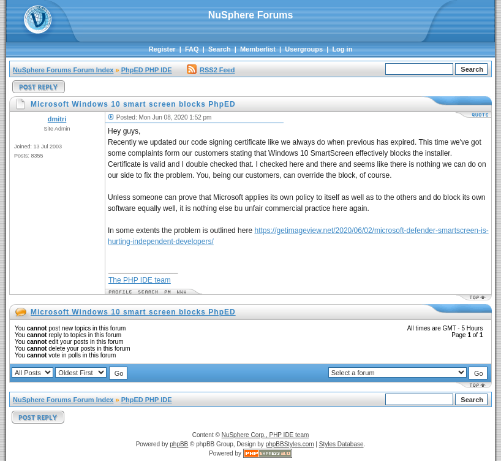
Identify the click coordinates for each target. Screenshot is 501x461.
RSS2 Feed (211, 70)
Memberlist (258, 49)
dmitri (57, 119)
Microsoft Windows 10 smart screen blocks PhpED (133, 312)
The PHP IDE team (139, 280)
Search (219, 49)
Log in (342, 49)
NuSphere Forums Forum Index (63, 70)
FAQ (192, 49)
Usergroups (304, 49)
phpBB (179, 444)
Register (162, 49)
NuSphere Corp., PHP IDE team (265, 435)
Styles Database (341, 444)
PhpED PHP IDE (146, 70)
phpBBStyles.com (290, 444)
